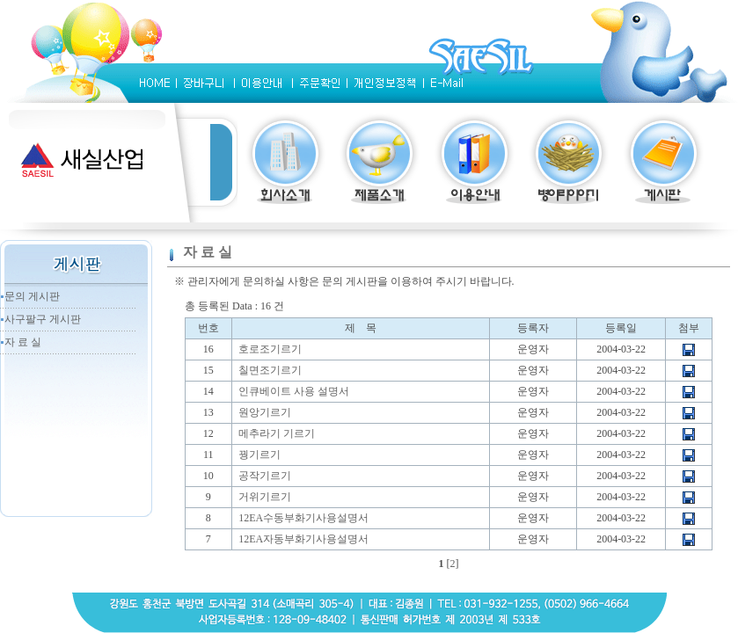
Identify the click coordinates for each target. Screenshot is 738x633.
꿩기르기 (259, 454)
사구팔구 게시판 (42, 319)
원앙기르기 (264, 412)
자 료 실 (22, 342)
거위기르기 (264, 497)
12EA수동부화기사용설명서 (303, 518)
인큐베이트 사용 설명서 (293, 391)
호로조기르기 (270, 349)
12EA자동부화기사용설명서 (303, 539)
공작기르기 (264, 475)
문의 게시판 (32, 296)
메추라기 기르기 (276, 433)
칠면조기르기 (270, 370)
